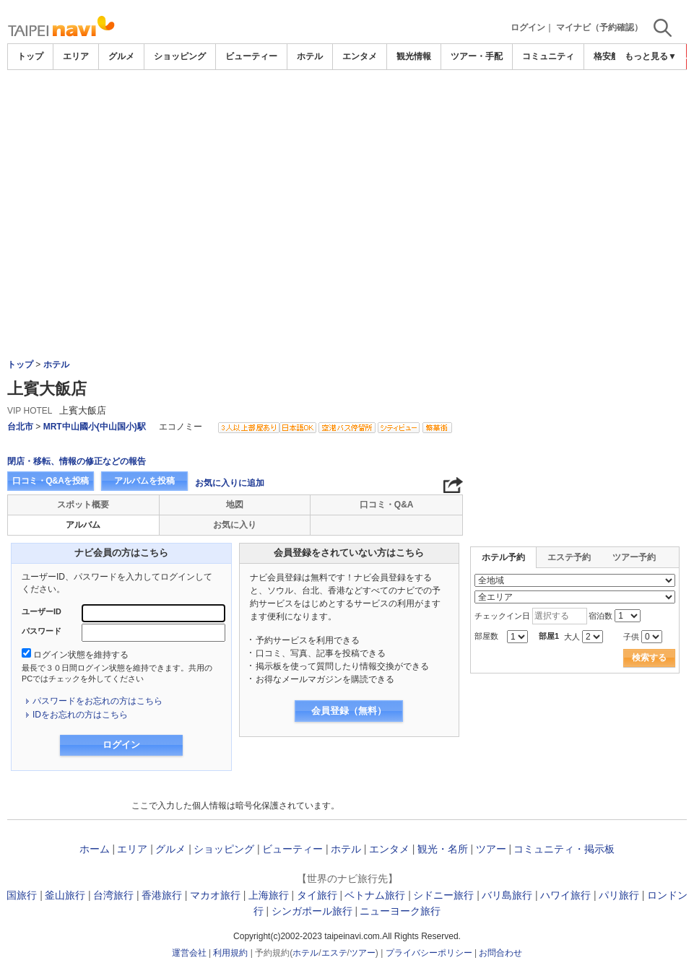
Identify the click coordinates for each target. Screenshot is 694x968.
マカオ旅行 (215, 895)
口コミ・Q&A (387, 505)
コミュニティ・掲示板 (564, 849)
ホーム (94, 849)
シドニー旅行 (443, 895)
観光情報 (413, 56)
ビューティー (251, 56)
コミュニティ (548, 56)
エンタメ (359, 56)
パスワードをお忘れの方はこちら (97, 701)
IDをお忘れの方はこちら (80, 715)
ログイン (528, 27)
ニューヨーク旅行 (400, 911)
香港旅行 (162, 895)
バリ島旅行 (507, 895)
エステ (334, 953)
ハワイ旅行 (565, 895)
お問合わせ (500, 953)
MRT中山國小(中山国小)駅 (94, 427)
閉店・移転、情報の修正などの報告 (76, 461)
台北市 (20, 427)
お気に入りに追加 (229, 483)
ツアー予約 (634, 557)
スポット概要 (83, 505)
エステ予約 (569, 557)
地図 (234, 505)
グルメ (121, 56)
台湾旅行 (113, 895)
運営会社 (189, 953)
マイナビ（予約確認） (599, 27)
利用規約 (230, 953)
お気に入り (234, 525)
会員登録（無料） (348, 710)
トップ (30, 56)
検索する (649, 658)
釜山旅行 (65, 895)
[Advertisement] (347, 109)
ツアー (491, 849)
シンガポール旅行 (312, 911)
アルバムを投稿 (144, 481)
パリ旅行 (619, 895)
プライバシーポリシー (429, 953)
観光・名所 (442, 849)
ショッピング (180, 56)
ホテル (310, 56)
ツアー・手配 (477, 56)
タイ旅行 (317, 895)
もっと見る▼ (651, 56)
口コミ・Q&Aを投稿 (50, 481)
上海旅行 (268, 895)
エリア (76, 56)
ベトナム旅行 (374, 895)
